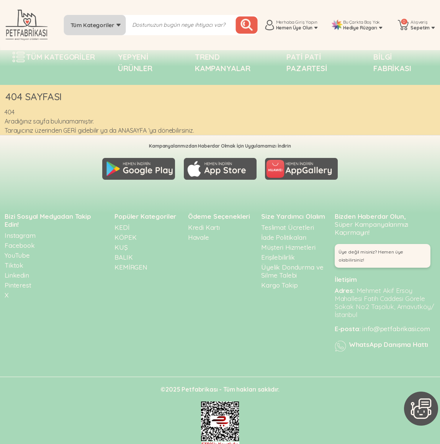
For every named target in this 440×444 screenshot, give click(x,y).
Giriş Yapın (306, 22)
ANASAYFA (132, 130)
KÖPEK (125, 234)
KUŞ (121, 244)
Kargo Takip (279, 282)
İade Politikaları (283, 234)
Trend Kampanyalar (222, 62)
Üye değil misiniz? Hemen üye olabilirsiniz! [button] (371, 252)
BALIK (123, 254)
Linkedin (17, 272)
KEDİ (121, 224)
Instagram (20, 232)
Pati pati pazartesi (306, 62)
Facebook (20, 242)
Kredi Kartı (204, 224)
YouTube (17, 252)
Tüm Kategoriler (95, 25)
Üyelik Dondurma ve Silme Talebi (292, 268)
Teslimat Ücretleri (287, 224)
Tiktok (14, 262)
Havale (198, 234)
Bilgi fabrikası (392, 62)
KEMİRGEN (130, 264)
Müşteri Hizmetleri (288, 244)
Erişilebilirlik (278, 254)
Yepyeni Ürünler (135, 62)
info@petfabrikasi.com (396, 325)
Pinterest (18, 282)
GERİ (69, 130)
